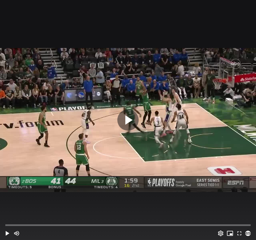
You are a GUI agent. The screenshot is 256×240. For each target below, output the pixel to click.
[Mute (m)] (17, 233)
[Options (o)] (221, 233)
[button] (7, 233)
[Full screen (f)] (239, 233)
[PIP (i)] (230, 233)
